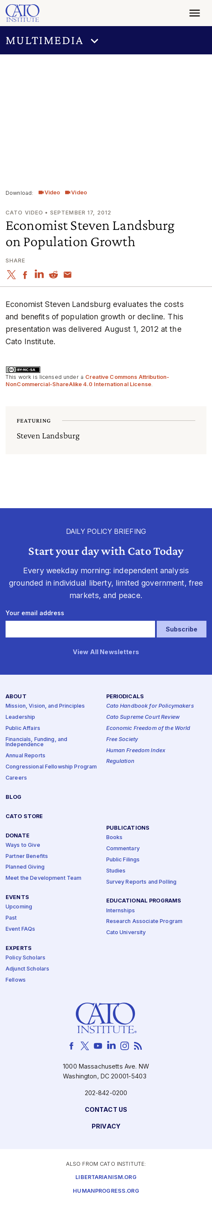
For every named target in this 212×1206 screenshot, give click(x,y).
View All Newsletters (106, 652)
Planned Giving (25, 867)
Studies (116, 870)
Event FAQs (20, 929)
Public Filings (123, 860)
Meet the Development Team (44, 878)
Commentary (123, 849)
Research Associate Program (144, 921)
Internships (120, 910)
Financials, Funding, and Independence (36, 742)
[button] (106, 40)
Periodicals (125, 697)
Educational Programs (144, 901)
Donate (18, 835)
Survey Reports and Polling (141, 881)
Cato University (126, 932)
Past (11, 918)
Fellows (16, 980)
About (16, 697)
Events (17, 897)
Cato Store (24, 816)
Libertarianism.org (106, 1177)
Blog (14, 797)
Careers (16, 778)
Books (114, 837)
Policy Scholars (25, 958)
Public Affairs (23, 728)
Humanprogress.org (106, 1191)
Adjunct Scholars (27, 969)
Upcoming (19, 907)
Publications (128, 828)
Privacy (106, 1126)
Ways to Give (23, 845)
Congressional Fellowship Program (51, 767)
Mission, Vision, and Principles (45, 706)
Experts (19, 948)
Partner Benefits (27, 856)
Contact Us (106, 1110)
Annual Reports (25, 756)
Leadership (20, 717)
